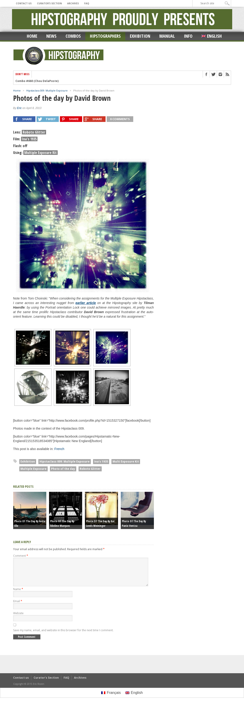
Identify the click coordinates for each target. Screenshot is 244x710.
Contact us (24, 3)
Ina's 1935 (101, 461)
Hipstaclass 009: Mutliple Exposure (47, 90)
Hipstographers (105, 36)
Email (17, 607)
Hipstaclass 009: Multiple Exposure (64, 461)
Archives (73, 3)
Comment (20, 556)
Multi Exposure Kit (126, 461)
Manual (167, 36)
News (51, 36)
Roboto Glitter (90, 469)
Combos (73, 36)
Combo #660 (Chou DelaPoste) (37, 81)
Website (18, 619)
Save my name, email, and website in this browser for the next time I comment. (63, 636)
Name (18, 594)
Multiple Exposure (33, 469)
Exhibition (140, 36)
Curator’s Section (49, 3)
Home (32, 36)
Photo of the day (63, 469)
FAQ (86, 3)
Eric (19, 108)
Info (188, 36)
